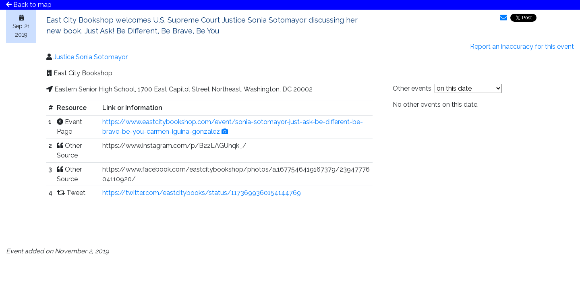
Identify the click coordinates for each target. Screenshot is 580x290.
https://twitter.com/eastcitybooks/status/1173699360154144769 (201, 193)
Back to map (29, 4)
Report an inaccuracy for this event (522, 46)
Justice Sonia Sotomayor (91, 57)
